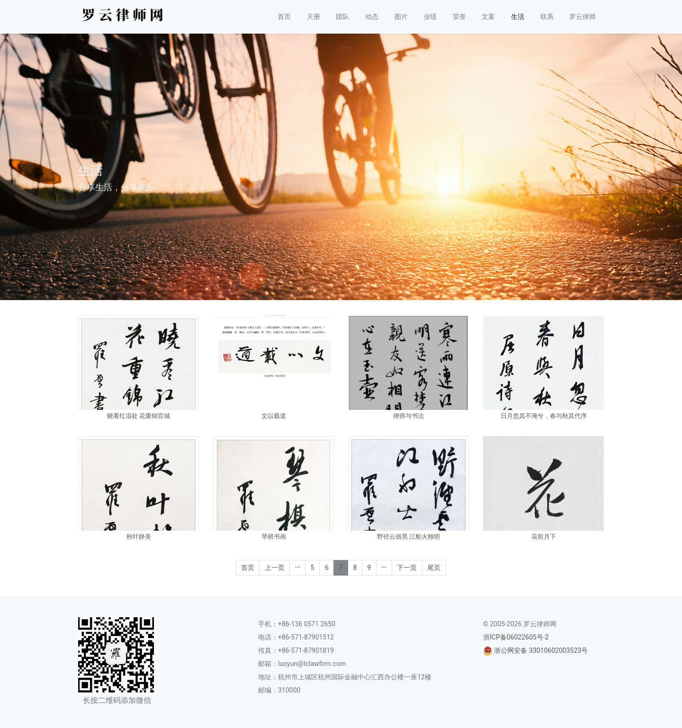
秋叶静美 (138, 536)
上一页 (275, 567)
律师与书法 (408, 415)
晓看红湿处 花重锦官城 (138, 415)
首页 (284, 16)
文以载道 (273, 415)
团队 (342, 16)
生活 (517, 16)
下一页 (407, 567)
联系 (547, 16)
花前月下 (543, 536)
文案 (488, 16)
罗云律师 (582, 16)
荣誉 (459, 16)
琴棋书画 (273, 536)
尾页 (433, 567)
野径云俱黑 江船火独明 (408, 536)
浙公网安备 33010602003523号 (541, 650)
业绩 (430, 16)
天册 (313, 16)
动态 (371, 16)
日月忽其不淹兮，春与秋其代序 (544, 415)
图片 (401, 16)
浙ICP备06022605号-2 (515, 637)
